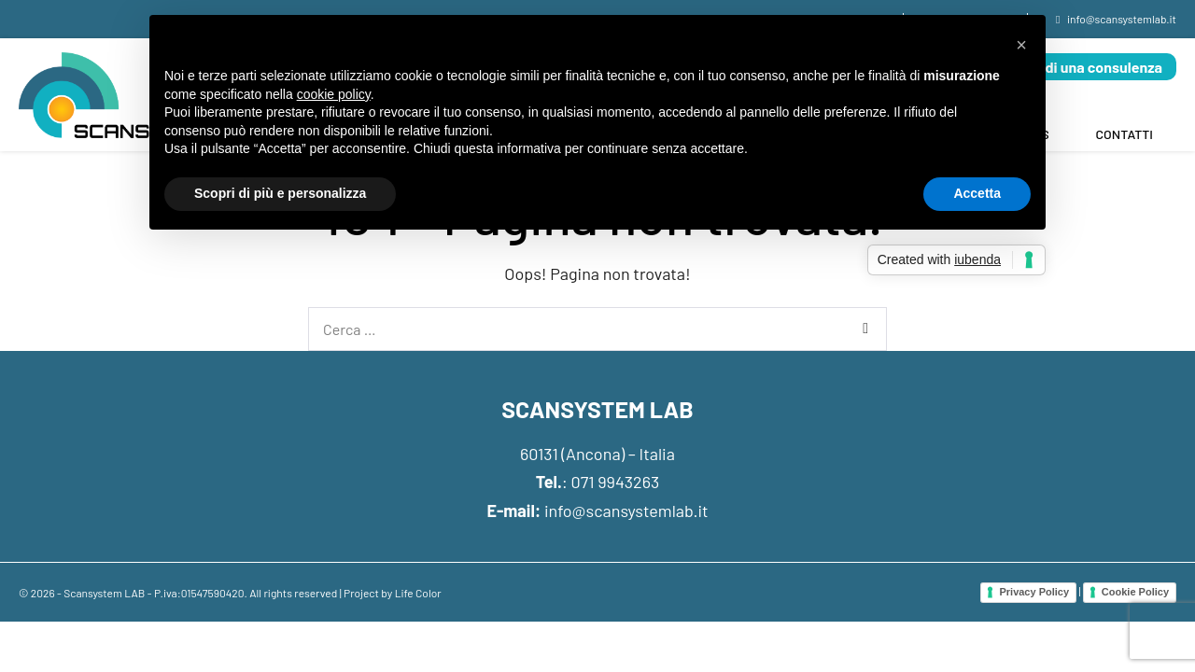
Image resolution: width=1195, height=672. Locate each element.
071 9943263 (615, 481)
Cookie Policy (1135, 591)
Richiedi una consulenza (1083, 67)
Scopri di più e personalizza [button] (280, 193)
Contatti (1124, 134)
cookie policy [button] (334, 94)
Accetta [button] (977, 193)
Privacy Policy (1034, 591)
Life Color (418, 592)
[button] (1021, 45)
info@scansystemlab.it (626, 510)
